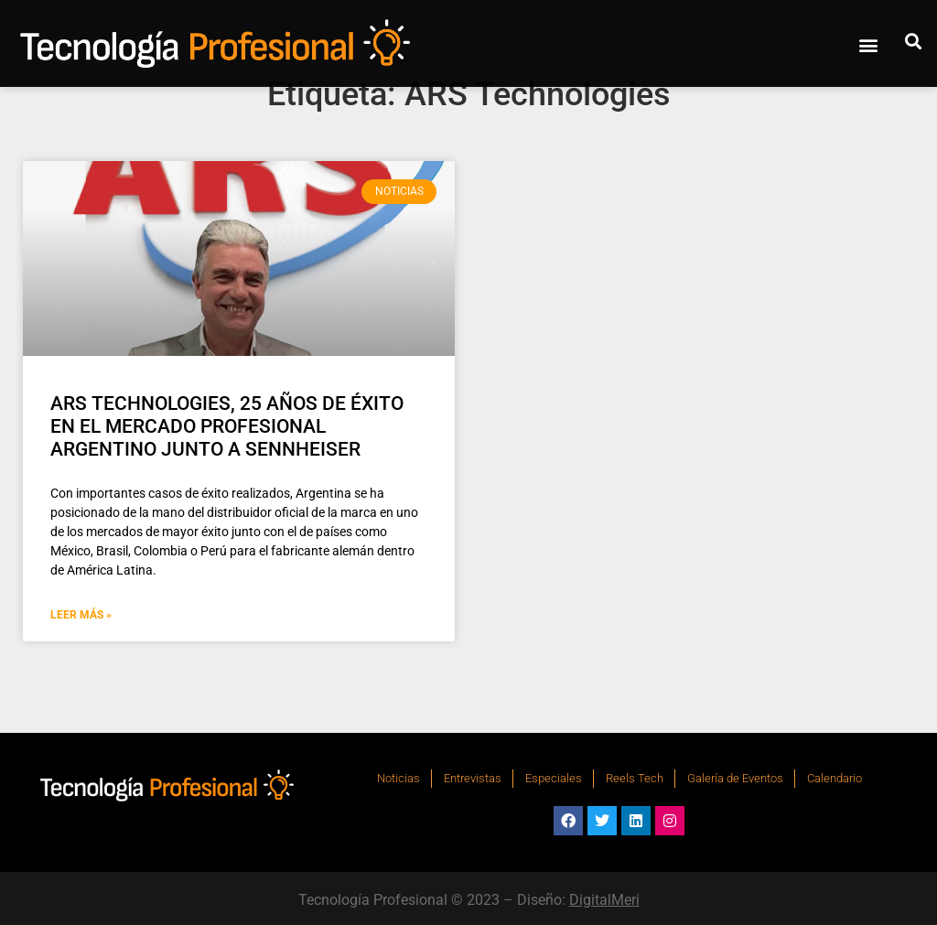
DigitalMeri (604, 900)
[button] (868, 44)
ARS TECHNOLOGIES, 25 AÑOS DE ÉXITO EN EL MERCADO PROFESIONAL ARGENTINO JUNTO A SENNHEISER (227, 426)
